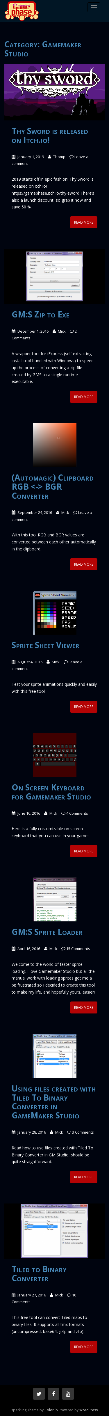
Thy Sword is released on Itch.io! (50, 135)
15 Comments (78, 948)
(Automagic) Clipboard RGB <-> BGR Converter (53, 486)
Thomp (59, 156)
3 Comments (83, 1132)
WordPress (88, 1410)
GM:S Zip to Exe (40, 314)
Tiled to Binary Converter (39, 1273)
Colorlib (51, 1410)
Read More (83, 222)
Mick (62, 331)
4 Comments (77, 813)
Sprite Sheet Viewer (45, 644)
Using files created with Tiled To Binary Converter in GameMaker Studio (54, 1102)
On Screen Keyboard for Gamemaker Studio (51, 792)
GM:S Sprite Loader (47, 931)
